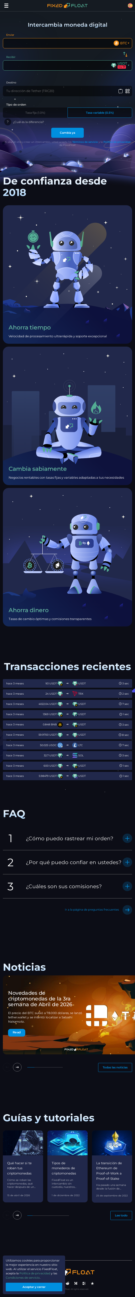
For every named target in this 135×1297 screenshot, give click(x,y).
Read (17, 1032)
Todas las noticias (115, 1067)
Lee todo (121, 1215)
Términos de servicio (85, 142)
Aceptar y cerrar (33, 1287)
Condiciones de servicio (23, 1277)
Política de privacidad (116, 142)
